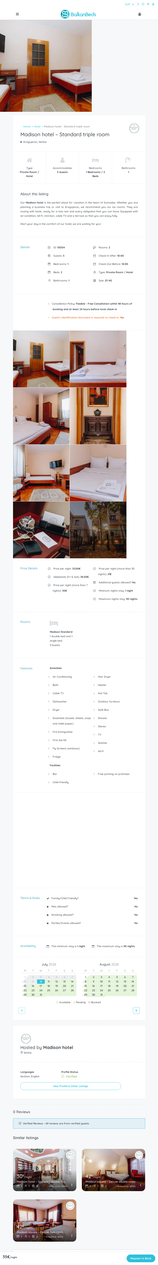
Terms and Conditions (28, 1210)
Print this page (79, 1115)
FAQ (17, 1204)
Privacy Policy (23, 1216)
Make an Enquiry (79, 1106)
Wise (18, 1229)
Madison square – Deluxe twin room (41, 1069)
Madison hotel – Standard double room (42, 1018)
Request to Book (140, 1258)
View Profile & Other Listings (48, 924)
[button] (112, 4)
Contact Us (21, 1223)
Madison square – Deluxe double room (111, 1018)
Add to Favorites (79, 1096)
